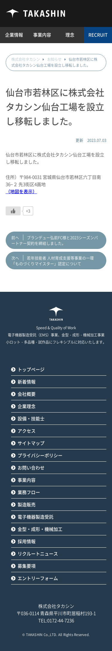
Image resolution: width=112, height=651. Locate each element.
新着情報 (27, 382)
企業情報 (14, 35)
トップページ (31, 369)
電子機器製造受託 (35, 517)
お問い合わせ (31, 468)
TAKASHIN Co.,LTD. (41, 634)
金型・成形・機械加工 (40, 529)
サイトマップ (31, 443)
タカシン (36, 13)
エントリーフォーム (38, 578)
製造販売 (27, 504)
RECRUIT (98, 35)
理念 (69, 35)
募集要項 (27, 566)
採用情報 (27, 541)
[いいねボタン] (13, 210)
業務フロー (29, 492)
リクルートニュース (38, 554)
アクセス (27, 431)
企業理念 (27, 406)
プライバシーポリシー (40, 455)
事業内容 (27, 480)
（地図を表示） (21, 191)
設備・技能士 (31, 418)
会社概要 (27, 394)
